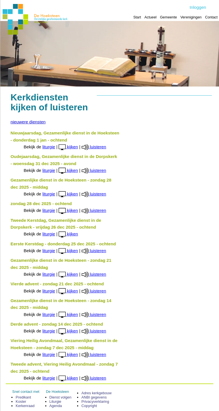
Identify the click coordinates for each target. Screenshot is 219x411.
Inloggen (198, 7)
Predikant (23, 397)
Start (137, 17)
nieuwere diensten (28, 121)
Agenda (55, 406)
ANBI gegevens (94, 397)
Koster (21, 401)
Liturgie (55, 401)
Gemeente (168, 17)
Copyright (89, 406)
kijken (68, 146)
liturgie (48, 146)
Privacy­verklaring (95, 401)
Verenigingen (191, 17)
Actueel (150, 17)
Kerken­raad (25, 406)
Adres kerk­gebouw (96, 393)
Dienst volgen (60, 397)
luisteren (94, 146)
